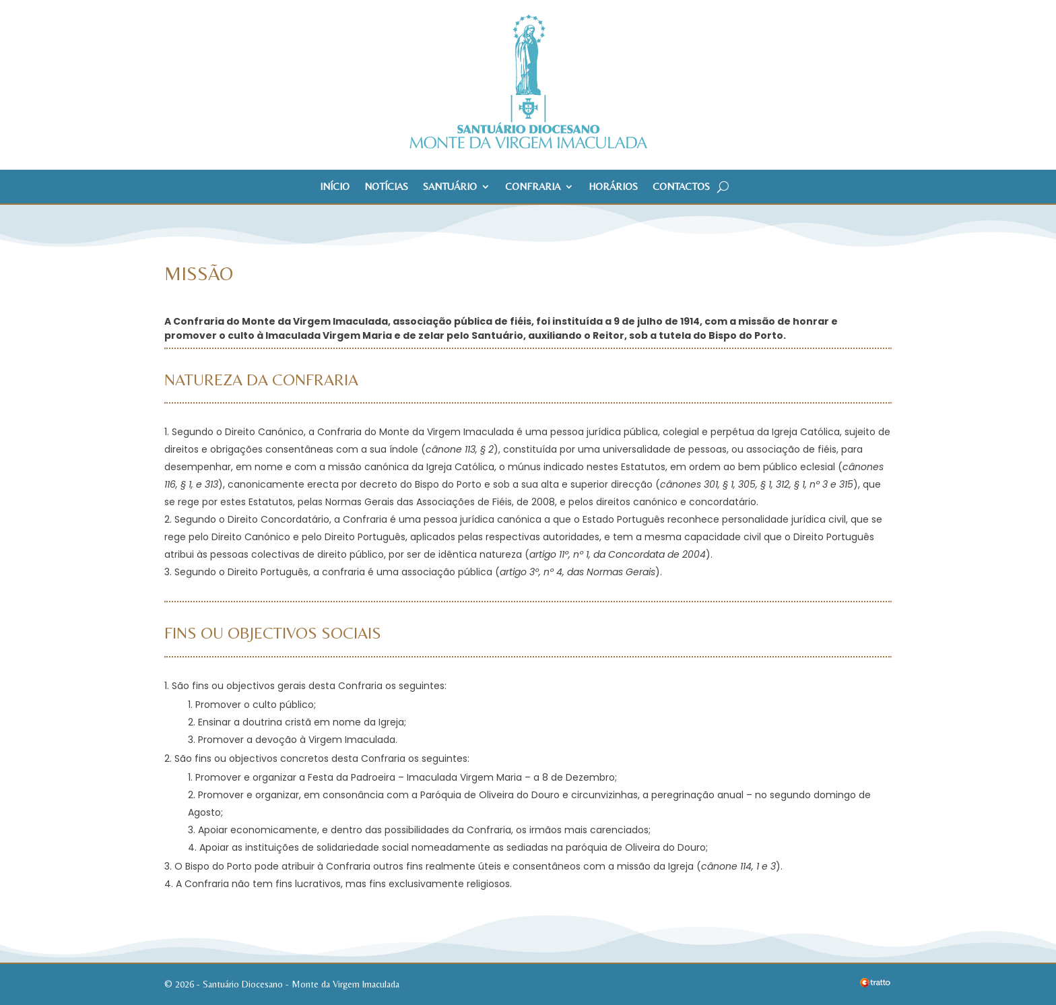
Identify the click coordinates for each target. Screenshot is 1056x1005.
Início (335, 187)
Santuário (450, 187)
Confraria (532, 187)
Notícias (386, 187)
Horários (613, 187)
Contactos (681, 187)
